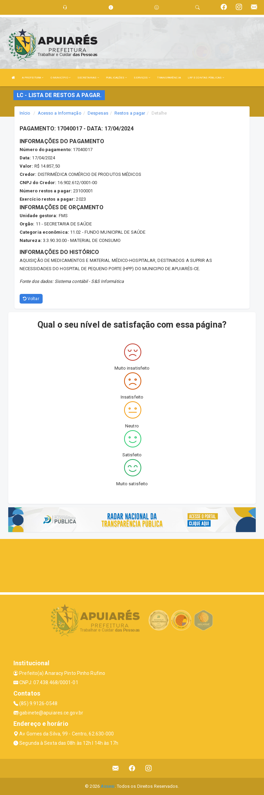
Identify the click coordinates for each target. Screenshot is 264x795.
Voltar (31, 298)
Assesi (108, 786)
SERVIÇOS (142, 77)
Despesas (98, 113)
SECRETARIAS (88, 77)
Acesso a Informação (59, 113)
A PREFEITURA (32, 77)
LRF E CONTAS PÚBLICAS (206, 77)
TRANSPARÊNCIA (168, 77)
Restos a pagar (129, 113)
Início (25, 113)
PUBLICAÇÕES (116, 77)
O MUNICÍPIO (60, 77)
